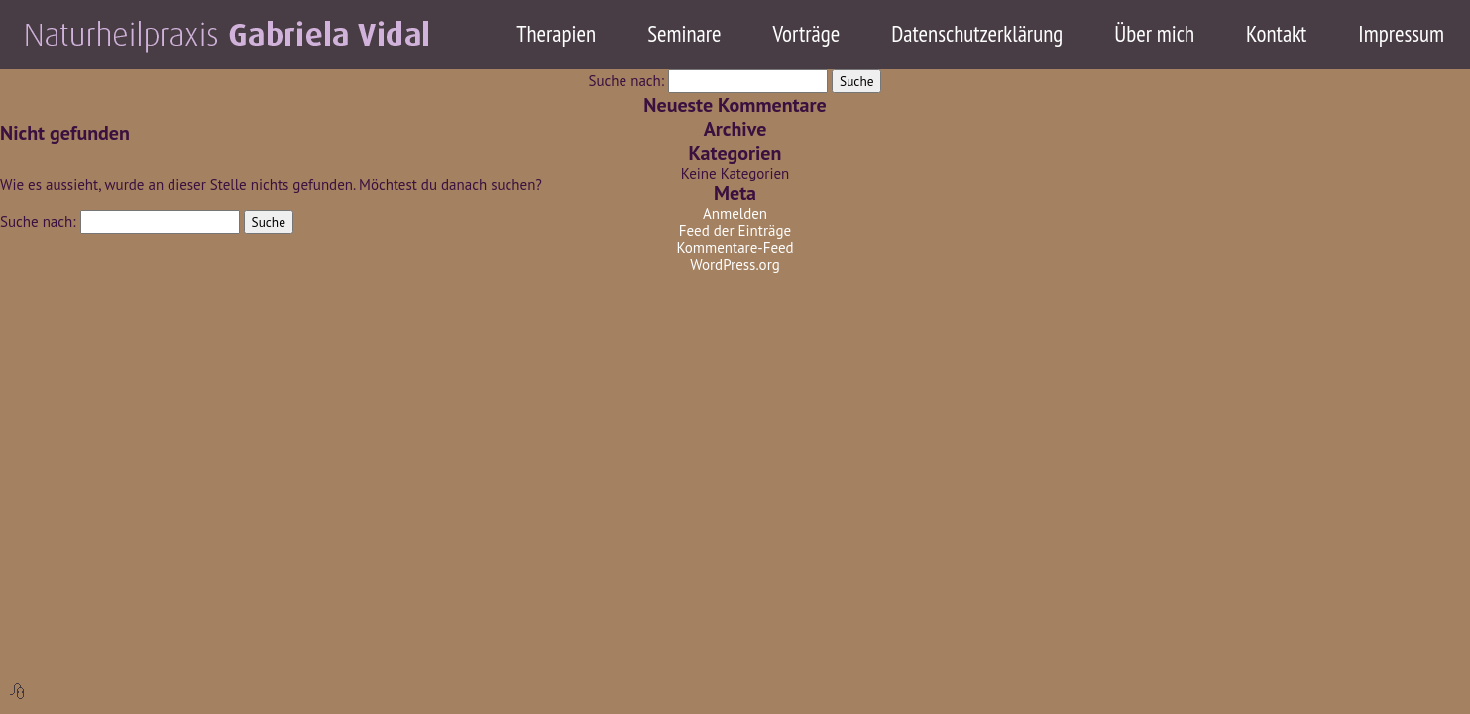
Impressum (1401, 33)
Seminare (684, 33)
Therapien (556, 33)
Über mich (1154, 33)
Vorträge (807, 33)
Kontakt (1276, 33)
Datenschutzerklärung (977, 33)
